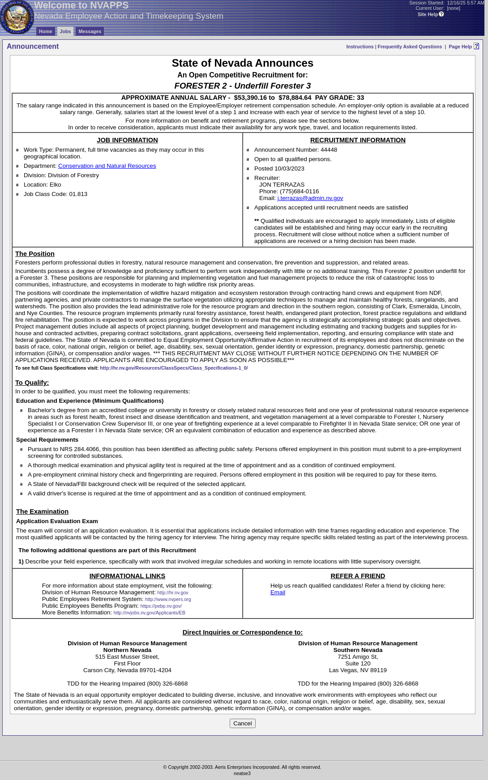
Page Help (460, 46)
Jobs (65, 31)
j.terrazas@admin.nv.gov (310, 198)
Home (45, 31)
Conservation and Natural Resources (107, 165)
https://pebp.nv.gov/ (161, 606)
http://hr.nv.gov (173, 592)
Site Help (428, 14)
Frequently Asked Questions (409, 46)
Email (277, 592)
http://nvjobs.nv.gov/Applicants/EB (149, 612)
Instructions (360, 46)
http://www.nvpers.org (168, 599)
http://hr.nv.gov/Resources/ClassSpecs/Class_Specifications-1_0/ (174, 368)
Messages (89, 31)
